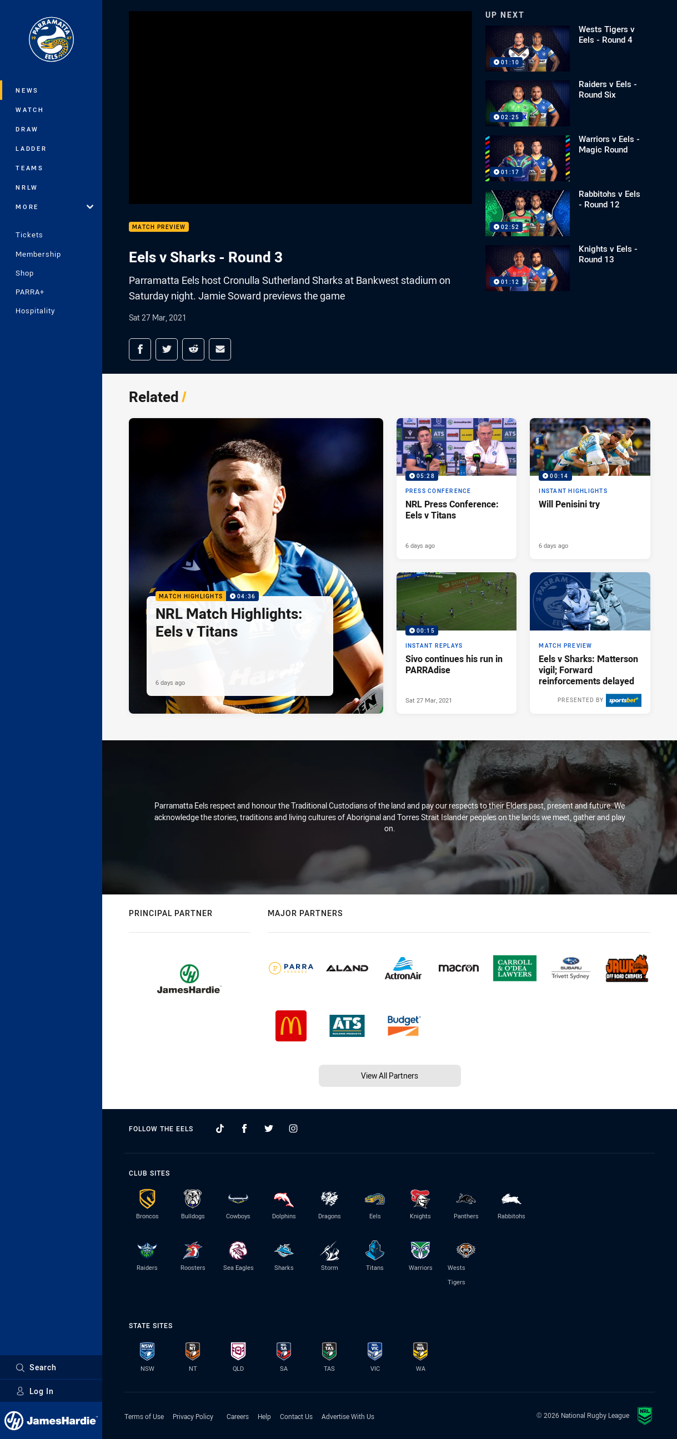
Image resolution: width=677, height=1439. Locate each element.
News (27, 90)
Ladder (31, 148)
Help (264, 1416)
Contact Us (296, 1416)
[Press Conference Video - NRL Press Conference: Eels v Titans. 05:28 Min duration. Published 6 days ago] (457, 488)
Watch (30, 109)
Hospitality (35, 311)
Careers (238, 1416)
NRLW (27, 187)
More (54, 206)
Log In (35, 1391)
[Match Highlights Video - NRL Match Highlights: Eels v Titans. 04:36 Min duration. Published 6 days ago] (256, 565)
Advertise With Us (348, 1416)
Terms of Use (144, 1416)
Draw (27, 129)
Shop (25, 273)
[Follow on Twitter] (268, 1128)
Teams (30, 168)
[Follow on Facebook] (244, 1128)
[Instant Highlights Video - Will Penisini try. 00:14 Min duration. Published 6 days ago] (590, 488)
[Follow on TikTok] (219, 1128)
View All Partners (389, 1075)
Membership (38, 254)
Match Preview (158, 227)
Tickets (29, 235)
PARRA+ (30, 292)
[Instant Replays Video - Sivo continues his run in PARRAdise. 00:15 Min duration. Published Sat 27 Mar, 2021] (457, 642)
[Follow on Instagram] (293, 1128)
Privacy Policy (193, 1416)
